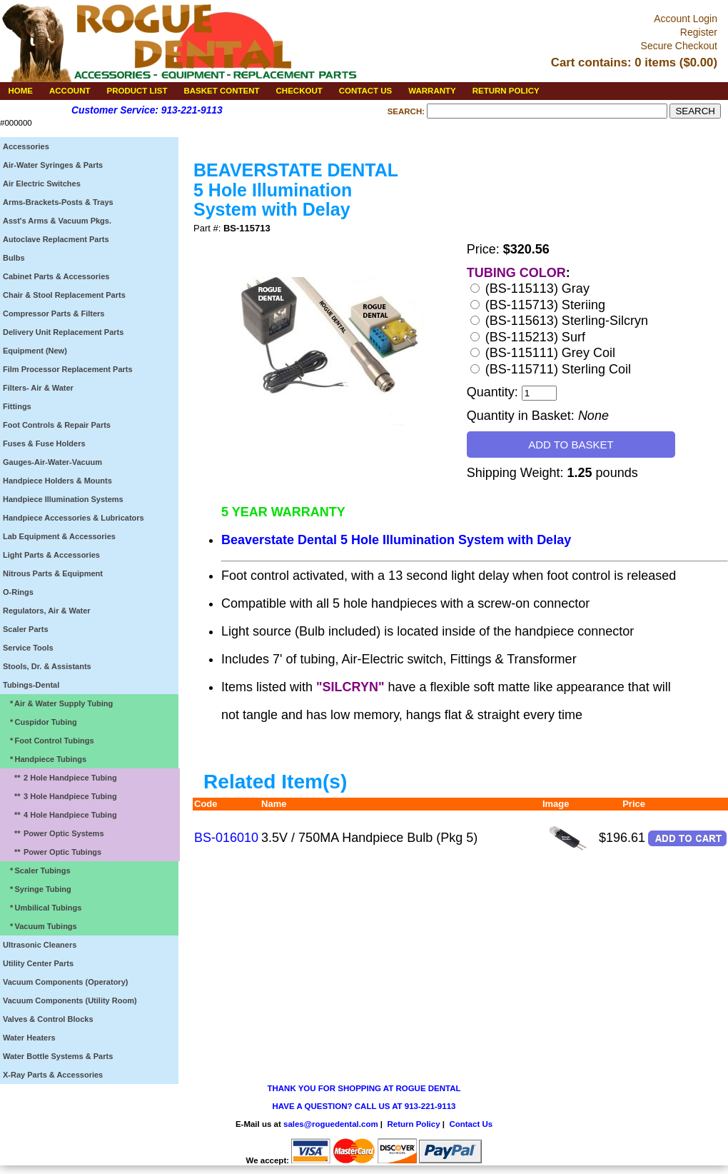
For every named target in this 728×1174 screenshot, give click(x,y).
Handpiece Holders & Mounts (57, 480)
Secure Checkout (679, 45)
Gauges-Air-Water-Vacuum (52, 462)
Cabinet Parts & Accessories (56, 276)
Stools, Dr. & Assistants (47, 666)
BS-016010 (226, 838)
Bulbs (14, 258)
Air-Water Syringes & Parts (53, 165)
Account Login (685, 18)
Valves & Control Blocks (48, 1019)
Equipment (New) (35, 350)
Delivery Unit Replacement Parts (63, 332)
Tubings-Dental (31, 685)
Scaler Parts (26, 629)
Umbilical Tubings (43, 907)
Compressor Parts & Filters (53, 313)
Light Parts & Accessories (51, 555)
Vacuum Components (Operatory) (65, 982)
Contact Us (470, 1124)
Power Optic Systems (55, 833)
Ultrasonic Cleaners (39, 944)
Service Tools (28, 647)
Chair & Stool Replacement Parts (64, 295)
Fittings (17, 406)
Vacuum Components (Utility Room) (70, 1000)
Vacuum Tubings (41, 926)
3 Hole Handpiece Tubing (61, 796)
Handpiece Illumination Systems (63, 499)
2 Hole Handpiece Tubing (61, 777)
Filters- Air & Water (38, 387)
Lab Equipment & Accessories (59, 536)
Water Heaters (29, 1037)
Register (698, 32)
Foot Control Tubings (49, 740)
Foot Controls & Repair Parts (57, 425)
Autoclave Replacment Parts (56, 239)
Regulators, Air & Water (47, 610)
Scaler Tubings (38, 870)
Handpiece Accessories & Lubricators (73, 517)
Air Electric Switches (42, 183)
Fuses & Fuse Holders (44, 443)
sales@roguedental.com (330, 1124)
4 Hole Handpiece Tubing (61, 815)
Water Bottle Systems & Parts (58, 1056)
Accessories (26, 146)
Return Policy (413, 1124)
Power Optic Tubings (54, 852)
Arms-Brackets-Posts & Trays (58, 202)
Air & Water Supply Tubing (59, 703)
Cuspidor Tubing (41, 722)
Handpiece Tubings (46, 759)
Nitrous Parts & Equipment (53, 573)
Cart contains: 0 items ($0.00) (634, 62)
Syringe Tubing (38, 889)
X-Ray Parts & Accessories (53, 1074)
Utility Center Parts (38, 963)
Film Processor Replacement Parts (68, 369)
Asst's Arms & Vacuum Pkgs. (57, 220)
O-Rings (18, 592)
